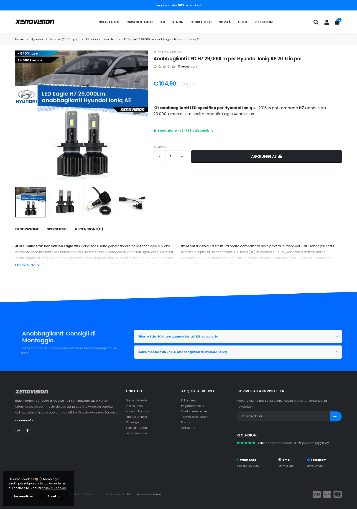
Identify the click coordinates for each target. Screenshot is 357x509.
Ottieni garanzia (137, 422)
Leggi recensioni (138, 433)
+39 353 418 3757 (249, 466)
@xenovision (316, 466)
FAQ (130, 494)
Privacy (186, 422)
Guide (243, 22)
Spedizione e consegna (199, 411)
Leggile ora (323, 443)
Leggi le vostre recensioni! (178, 5)
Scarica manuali (138, 428)
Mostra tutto (27, 265)
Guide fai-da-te (137, 400)
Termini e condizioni (196, 417)
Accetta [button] (53, 496)
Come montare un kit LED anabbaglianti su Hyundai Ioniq (193, 352)
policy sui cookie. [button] (54, 488)
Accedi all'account (139, 411)
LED (162, 22)
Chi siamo (188, 428)
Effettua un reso (137, 417)
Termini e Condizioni (151, 494)
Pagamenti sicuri (193, 406)
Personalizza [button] (23, 496)
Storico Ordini (136, 406)
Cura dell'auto (139, 22)
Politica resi (189, 400)
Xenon (178, 22)
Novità (225, 22)
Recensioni (264, 22)
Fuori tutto (201, 22)
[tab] (27, 229)
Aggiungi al (266, 156)
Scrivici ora (286, 466)
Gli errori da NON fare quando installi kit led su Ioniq (188, 336)
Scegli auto (109, 22)
